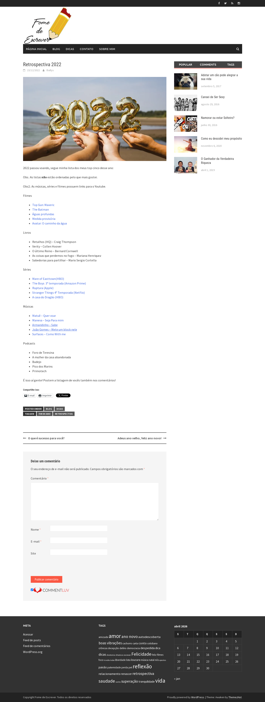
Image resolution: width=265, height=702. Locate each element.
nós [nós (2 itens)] (157, 660)
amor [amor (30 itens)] (115, 635)
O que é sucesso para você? (46, 438)
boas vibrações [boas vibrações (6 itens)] (110, 643)
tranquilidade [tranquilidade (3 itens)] (147, 681)
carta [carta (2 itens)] (135, 643)
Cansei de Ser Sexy (213, 97)
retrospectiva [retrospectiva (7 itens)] (143, 673)
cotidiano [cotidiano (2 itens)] (152, 643)
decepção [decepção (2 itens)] (113, 648)
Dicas (70, 49)
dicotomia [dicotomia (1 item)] (111, 655)
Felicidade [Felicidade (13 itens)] (141, 654)
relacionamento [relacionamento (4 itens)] (109, 674)
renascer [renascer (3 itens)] (126, 674)
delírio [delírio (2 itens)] (123, 648)
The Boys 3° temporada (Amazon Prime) (59, 283)
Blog (56, 49)
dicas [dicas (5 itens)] (102, 654)
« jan (177, 678)
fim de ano (45, 413)
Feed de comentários (36, 646)
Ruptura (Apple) (42, 288)
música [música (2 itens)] (144, 660)
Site (33, 553)
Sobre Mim (107, 49)
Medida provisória (43, 219)
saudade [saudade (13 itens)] (107, 681)
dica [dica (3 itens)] (157, 648)
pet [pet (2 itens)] (130, 667)
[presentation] (60, 568)
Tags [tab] (230, 64)
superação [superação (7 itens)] (129, 681)
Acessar (28, 634)
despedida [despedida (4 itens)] (147, 648)
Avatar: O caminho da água (49, 223)
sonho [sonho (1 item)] (118, 682)
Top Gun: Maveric (43, 205)
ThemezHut (235, 697)
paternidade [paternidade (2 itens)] (114, 667)
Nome (36, 529)
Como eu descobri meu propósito (221, 138)
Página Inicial (36, 49)
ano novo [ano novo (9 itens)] (129, 636)
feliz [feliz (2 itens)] (154, 654)
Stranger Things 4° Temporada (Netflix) (58, 292)
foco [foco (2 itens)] (101, 660)
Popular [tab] (185, 64)
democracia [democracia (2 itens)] (133, 648)
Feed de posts (32, 640)
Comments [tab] (208, 64)
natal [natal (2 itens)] (151, 660)
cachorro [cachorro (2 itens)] (127, 643)
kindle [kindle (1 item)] (107, 660)
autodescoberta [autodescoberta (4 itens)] (149, 636)
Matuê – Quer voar (44, 316)
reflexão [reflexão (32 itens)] (142, 666)
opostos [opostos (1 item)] (162, 660)
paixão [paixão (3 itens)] (103, 667)
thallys (50, 70)
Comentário (40, 478)
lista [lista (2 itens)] (128, 660)
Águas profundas (43, 214)
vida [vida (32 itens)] (160, 680)
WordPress (197, 697)
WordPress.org (32, 652)
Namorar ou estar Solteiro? (217, 118)
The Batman (40, 209)
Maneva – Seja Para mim (48, 320)
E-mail (36, 541)
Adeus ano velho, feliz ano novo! (139, 438)
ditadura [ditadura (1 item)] (119, 655)
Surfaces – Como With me (49, 334)
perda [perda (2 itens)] (124, 667)
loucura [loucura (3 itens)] (135, 660)
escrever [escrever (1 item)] (127, 655)
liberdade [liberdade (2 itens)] (120, 660)
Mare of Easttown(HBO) (48, 279)
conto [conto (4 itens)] (143, 643)
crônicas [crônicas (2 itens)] (103, 648)
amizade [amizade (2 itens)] (103, 637)
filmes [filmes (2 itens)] (160, 654)
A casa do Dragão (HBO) (47, 297)
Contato (86, 49)
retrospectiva (64, 413)
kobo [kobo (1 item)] (112, 660)
